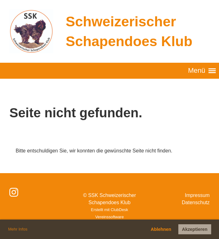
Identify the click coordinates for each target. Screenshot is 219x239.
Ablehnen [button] (161, 229)
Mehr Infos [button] (17, 229)
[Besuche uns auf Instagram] (13, 192)
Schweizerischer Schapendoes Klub (129, 31)
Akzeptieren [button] (195, 229)
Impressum (197, 195)
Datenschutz (196, 202)
